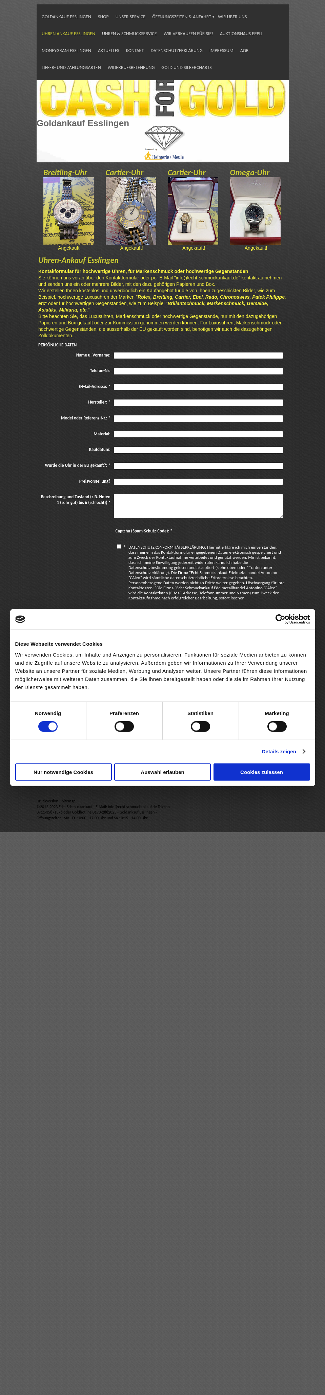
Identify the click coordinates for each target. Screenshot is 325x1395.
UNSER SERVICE (131, 17)
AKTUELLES (108, 50)
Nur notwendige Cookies (63, 772)
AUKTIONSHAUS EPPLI (241, 34)
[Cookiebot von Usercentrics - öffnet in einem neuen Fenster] (280, 619)
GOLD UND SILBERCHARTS (186, 67)
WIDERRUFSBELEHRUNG (131, 67)
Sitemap (69, 801)
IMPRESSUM (221, 50)
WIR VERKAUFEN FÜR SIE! (188, 34)
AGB (244, 50)
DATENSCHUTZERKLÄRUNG (177, 50)
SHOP (103, 17)
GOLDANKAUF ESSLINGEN (66, 17)
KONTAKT (135, 50)
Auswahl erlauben (162, 772)
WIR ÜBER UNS (232, 17)
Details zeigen (279, 751)
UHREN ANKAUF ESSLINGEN (68, 34)
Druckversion (48, 801)
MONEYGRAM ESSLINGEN (66, 50)
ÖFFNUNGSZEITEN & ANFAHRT (181, 17)
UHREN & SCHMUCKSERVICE (129, 34)
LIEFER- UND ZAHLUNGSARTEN (71, 67)
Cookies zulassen (261, 772)
